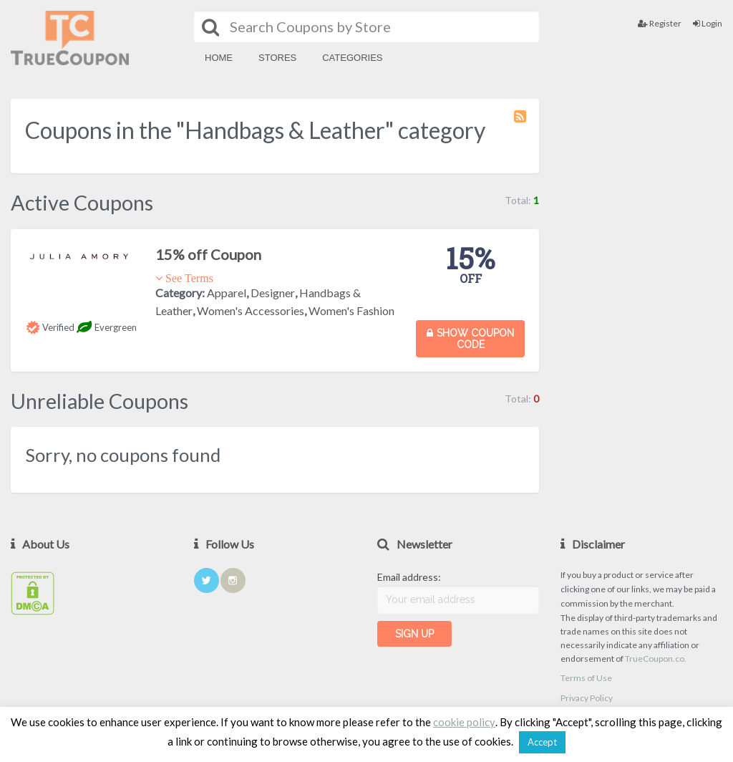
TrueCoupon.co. (655, 658)
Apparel (226, 292)
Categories (352, 57)
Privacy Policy (586, 698)
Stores (277, 57)
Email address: (409, 577)
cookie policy (464, 721)
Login (707, 23)
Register (659, 23)
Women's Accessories (250, 310)
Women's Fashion (351, 310)
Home (219, 57)
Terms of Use (586, 677)
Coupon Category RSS (521, 123)
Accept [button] (542, 742)
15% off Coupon (208, 254)
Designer (273, 292)
